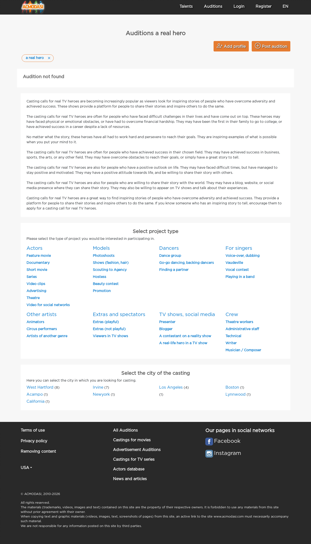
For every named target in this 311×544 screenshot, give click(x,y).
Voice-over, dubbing (242, 255)
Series (31, 277)
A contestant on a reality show (185, 336)
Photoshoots (103, 255)
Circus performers (41, 329)
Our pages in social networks (240, 430)
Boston (232, 387)
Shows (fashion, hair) (111, 262)
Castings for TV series (134, 459)
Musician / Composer (243, 350)
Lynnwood (235, 394)
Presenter (167, 322)
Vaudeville (234, 262)
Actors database (128, 469)
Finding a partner (174, 269)
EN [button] (285, 6)
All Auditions (125, 430)
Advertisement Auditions (137, 450)
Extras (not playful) (109, 329)
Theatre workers (239, 322)
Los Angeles (171, 387)
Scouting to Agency (110, 269)
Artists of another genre (46, 336)
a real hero (35, 58)
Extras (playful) (106, 322)
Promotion (102, 291)
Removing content (38, 451)
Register (263, 6)
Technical (233, 336)
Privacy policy (34, 441)
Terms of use (33, 430)
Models (101, 248)
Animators (35, 322)
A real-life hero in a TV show (183, 343)
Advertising (36, 291)
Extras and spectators (119, 314)
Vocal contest (237, 269)
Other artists (41, 314)
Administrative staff (242, 329)
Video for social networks (48, 305)
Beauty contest (106, 284)
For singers (238, 248)
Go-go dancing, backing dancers (186, 262)
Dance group (170, 255)
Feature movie (38, 255)
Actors (34, 248)
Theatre (33, 298)
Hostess (99, 277)
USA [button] (25, 468)
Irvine (98, 387)
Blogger (166, 329)
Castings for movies (132, 440)
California (35, 401)
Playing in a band (239, 277)
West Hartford (39, 387)
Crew (231, 314)
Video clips (35, 284)
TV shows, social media (187, 314)
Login (238, 6)
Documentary (38, 262)
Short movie (36, 269)
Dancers (169, 248)
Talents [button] (186, 6)
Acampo (34, 394)
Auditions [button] (213, 6)
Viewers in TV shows (110, 336)
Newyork (101, 394)
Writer (231, 343)
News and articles (130, 479)
